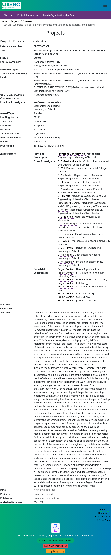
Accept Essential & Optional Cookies (56, 540)
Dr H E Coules (65, 254)
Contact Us (104, 509)
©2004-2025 (103, 520)
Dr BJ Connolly (66, 234)
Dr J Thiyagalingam (68, 223)
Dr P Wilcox (64, 240)
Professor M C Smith (69, 202)
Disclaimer (104, 513)
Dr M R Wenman (67, 168)
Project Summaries (27, 15)
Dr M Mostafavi (66, 261)
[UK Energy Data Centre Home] (11, 5)
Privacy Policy (102, 516)
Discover (8, 15)
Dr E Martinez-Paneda (70, 161)
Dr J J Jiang (63, 182)
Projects (15, 21)
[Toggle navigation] (105, 5)
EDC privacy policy (55, 551)
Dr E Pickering (65, 216)
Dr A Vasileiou (65, 189)
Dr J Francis (64, 195)
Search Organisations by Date (58, 15)
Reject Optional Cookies (55, 545)
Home (4, 21)
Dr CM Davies (65, 175)
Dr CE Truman (65, 247)
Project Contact (66, 269)
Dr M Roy (63, 209)
